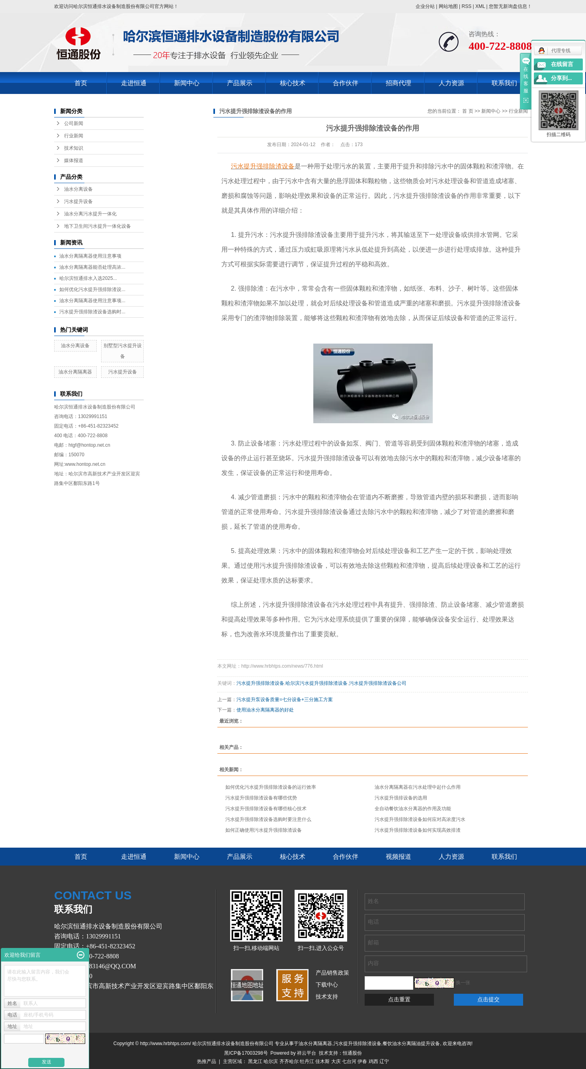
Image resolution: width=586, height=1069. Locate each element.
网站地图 (448, 6)
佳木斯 (322, 1061)
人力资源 (451, 83)
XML (480, 6)
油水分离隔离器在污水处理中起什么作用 (418, 787)
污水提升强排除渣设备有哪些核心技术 (266, 808)
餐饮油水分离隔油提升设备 (411, 1043)
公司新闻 (73, 123)
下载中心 (327, 985)
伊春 (362, 1061)
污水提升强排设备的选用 (401, 798)
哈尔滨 (271, 1061)
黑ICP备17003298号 (246, 1053)
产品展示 (239, 83)
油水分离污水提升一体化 (90, 214)
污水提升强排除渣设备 (260, 683)
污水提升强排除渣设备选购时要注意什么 (268, 819)
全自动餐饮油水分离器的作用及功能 (413, 808)
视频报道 (398, 856)
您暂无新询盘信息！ (510, 6)
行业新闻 (73, 136)
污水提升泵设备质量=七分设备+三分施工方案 (284, 699)
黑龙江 (255, 1061)
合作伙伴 (345, 83)
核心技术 (292, 83)
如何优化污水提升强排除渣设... (92, 289)
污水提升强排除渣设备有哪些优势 (261, 798)
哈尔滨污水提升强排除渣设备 (316, 683)
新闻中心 (186, 83)
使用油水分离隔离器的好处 (265, 710)
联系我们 (504, 83)
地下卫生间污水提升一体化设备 (97, 226)
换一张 (463, 982)
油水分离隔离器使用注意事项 (90, 256)
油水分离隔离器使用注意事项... (92, 300)
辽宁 (384, 1061)
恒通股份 (352, 1053)
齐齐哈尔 (289, 1061)
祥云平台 (306, 1053)
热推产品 (206, 1061)
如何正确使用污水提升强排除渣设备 (263, 830)
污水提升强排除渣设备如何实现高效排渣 (418, 830)
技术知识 (73, 148)
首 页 (467, 111)
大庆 (336, 1061)
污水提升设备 (78, 201)
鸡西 (373, 1061)
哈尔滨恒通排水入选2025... (88, 278)
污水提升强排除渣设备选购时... (92, 312)
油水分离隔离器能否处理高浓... (92, 267)
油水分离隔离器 (75, 372)
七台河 (349, 1061)
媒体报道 (73, 160)
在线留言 (562, 64)
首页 (80, 83)
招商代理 (398, 83)
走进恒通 (133, 83)
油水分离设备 (78, 189)
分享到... (561, 78)
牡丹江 (307, 1061)
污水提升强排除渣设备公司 (377, 683)
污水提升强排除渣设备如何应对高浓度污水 (420, 819)
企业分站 (425, 6)
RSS (466, 6)
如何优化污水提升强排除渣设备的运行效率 (270, 787)
